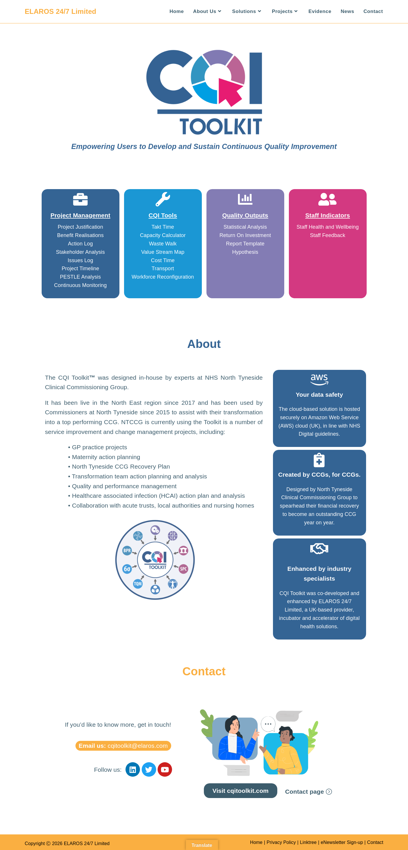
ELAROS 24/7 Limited (60, 11)
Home (256, 842)
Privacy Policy (281, 842)
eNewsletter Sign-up (342, 842)
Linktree (308, 842)
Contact (375, 842)
